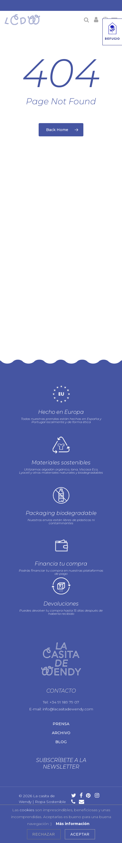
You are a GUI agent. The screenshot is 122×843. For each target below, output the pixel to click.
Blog (61, 739)
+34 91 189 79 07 (64, 699)
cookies (27, 810)
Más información (72, 823)
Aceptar (79, 834)
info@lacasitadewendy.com (68, 706)
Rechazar (44, 834)
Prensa (61, 721)
